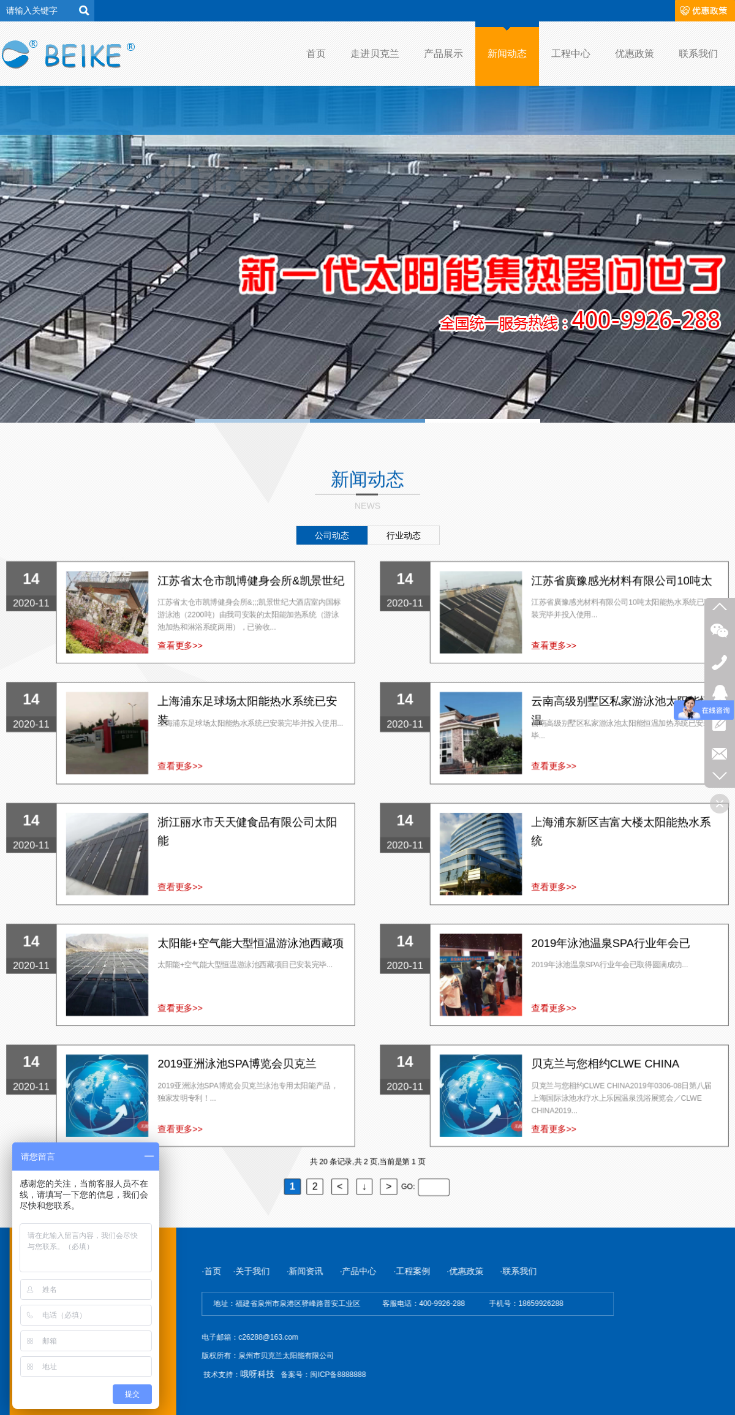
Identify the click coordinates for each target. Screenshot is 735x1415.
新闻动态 (507, 53)
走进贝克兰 (374, 53)
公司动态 (332, 535)
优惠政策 (634, 53)
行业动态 (403, 535)
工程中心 (570, 53)
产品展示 (443, 53)
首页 (316, 53)
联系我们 (698, 53)
